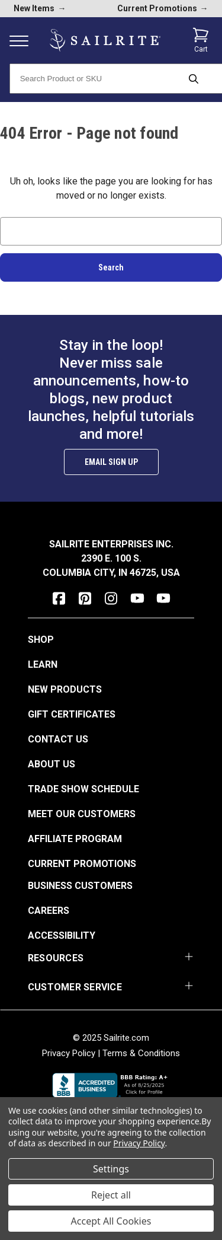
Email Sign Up (111, 462)
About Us (51, 764)
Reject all (111, 1194)
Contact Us (58, 739)
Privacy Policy (68, 1053)
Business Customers (80, 885)
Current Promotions (82, 863)
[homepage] (105, 40)
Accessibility (61, 935)
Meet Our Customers (82, 814)
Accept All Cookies (111, 1221)
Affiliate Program (75, 838)
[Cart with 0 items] (201, 40)
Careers (48, 910)
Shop (41, 639)
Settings (111, 1168)
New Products (65, 689)
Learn (42, 664)
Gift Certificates (71, 714)
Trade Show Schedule (83, 789)
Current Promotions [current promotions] (162, 8)
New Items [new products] (40, 8)
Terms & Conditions (141, 1053)
